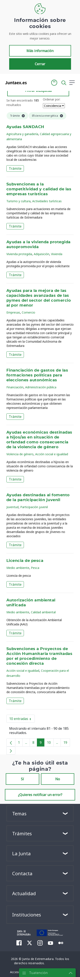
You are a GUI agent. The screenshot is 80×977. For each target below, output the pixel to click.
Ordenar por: (51, 99)
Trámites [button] (22, 833)
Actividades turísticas (47, 201)
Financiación (14, 387)
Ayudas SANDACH (25, 127)
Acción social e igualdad (51, 454)
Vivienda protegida (19, 254)
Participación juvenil (34, 507)
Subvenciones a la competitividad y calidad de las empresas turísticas (38, 189)
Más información (40, 50)
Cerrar (40, 64)
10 (50, 743)
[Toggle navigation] (33, 82)
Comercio (28, 312)
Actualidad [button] (24, 893)
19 (66, 743)
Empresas (13, 312)
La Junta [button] (21, 853)
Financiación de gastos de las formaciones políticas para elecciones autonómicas (37, 375)
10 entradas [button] (22, 719)
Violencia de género (19, 454)
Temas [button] (19, 813)
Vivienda (56, 254)
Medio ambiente (17, 568)
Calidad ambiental (43, 612)
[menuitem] (19, 942)
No (57, 779)
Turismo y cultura (18, 201)
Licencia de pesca (24, 561)
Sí (22, 779)
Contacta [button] (22, 873)
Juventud (12, 507)
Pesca (35, 568)
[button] (54, 83)
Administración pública (40, 387)
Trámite (15, 168)
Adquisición (41, 254)
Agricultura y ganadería (22, 134)
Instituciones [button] (26, 914)
